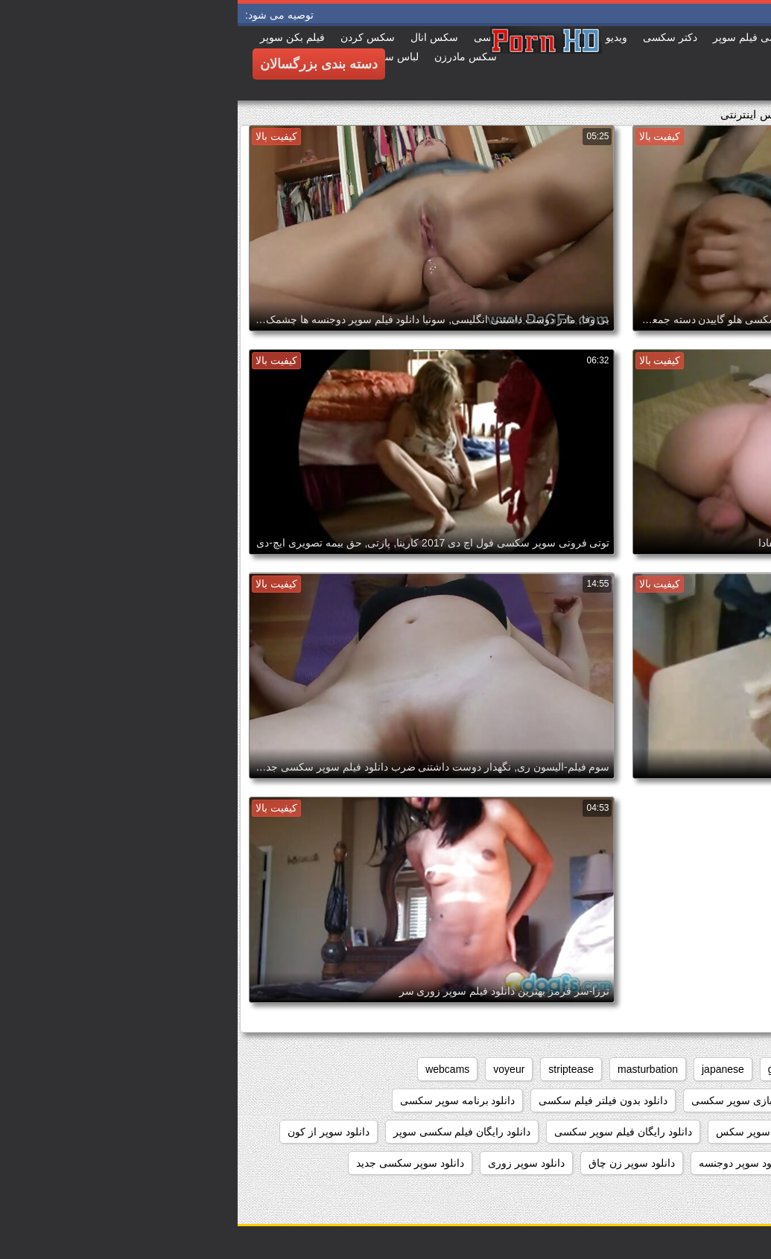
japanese (485, 1069)
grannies (550, 1069)
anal (743, 1069)
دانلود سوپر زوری (288, 1163)
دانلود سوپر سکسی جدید (172, 1163)
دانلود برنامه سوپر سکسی (220, 1100)
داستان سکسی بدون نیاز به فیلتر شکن (669, 1100)
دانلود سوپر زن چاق (394, 1163)
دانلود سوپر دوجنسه (504, 1163)
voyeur (271, 1069)
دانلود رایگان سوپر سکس (534, 1132)
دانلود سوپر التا (720, 1163)
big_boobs (685, 1069)
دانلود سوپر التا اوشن (618, 1163)
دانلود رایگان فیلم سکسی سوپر (225, 1132)
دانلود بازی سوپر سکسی (508, 1100)
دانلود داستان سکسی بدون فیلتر (683, 1132)
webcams (210, 1069)
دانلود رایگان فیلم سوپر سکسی (385, 1132)
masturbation (410, 1069)
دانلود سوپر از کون (91, 1132)
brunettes (616, 1069)
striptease (333, 1069)
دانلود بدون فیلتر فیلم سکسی (365, 1100)
